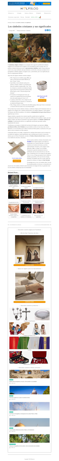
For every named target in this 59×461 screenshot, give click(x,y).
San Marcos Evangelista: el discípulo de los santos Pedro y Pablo (23, 413)
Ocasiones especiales (13, 17)
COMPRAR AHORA (29, 265)
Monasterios (47, 13)
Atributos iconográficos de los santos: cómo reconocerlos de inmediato (24, 445)
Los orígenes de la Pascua (15, 224)
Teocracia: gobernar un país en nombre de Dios (19, 397)
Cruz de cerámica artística (17, 158)
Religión (38, 13)
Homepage (10, 22)
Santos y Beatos (29, 13)
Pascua (22, 17)
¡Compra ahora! (42, 100)
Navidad (27, 17)
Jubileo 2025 (35, 17)
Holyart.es (11, 13)
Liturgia (19, 13)
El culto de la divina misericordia (42, 224)
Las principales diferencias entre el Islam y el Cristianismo (21, 429)
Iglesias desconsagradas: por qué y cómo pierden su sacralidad (23, 381)
